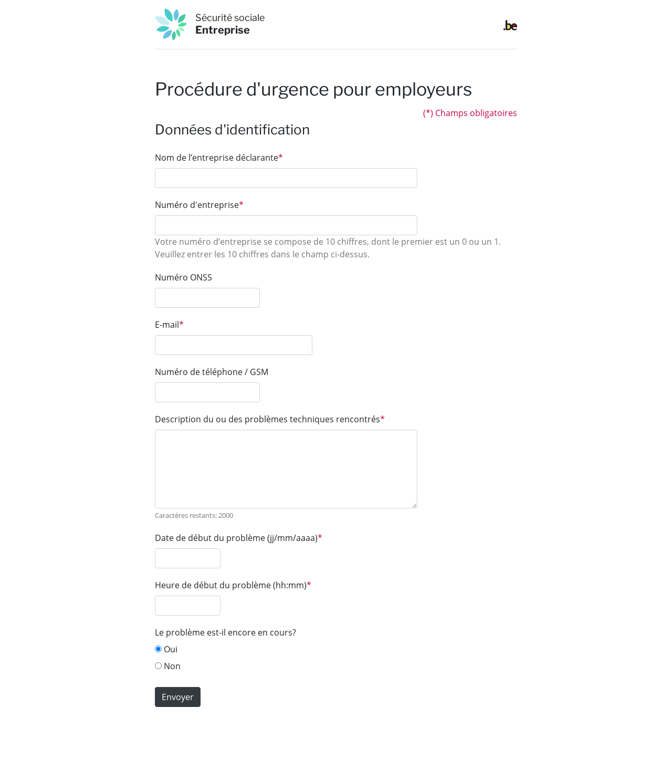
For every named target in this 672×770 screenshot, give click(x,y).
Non (168, 666)
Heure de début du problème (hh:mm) (233, 585)
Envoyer (178, 697)
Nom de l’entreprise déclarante (219, 157)
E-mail (169, 324)
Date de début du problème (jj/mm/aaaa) (238, 538)
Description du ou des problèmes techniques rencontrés (270, 419)
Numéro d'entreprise (199, 205)
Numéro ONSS (183, 277)
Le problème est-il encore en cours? (225, 632)
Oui (166, 649)
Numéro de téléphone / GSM (211, 372)
